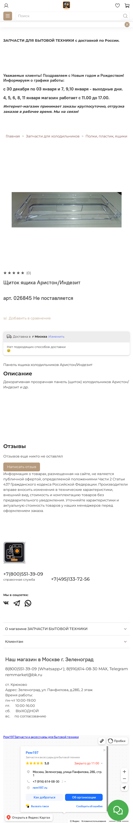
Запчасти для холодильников (53, 136)
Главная (13, 136)
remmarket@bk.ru (23, 674)
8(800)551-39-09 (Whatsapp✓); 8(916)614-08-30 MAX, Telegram (66, 668)
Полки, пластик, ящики (106, 136)
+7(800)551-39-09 (23, 574)
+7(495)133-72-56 (70, 579)
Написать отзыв (21, 467)
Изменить (56, 337)
